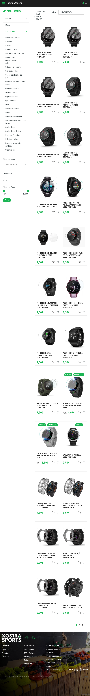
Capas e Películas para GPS (39, 16)
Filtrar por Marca (9, 159)
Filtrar (7, 200)
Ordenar (54, 12)
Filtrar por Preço (9, 187)
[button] (26, 19)
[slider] (4, 191)
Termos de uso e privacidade (41, 676)
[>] (85, 625)
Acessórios (40, 12)
